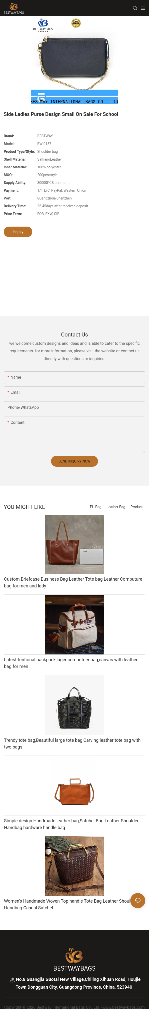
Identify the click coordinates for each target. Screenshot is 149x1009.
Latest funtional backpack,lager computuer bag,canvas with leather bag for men (71, 663)
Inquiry (18, 232)
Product (136, 507)
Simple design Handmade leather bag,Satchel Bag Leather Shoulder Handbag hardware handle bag (71, 824)
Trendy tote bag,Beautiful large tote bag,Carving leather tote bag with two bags (72, 743)
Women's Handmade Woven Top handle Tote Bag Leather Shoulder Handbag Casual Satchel (70, 904)
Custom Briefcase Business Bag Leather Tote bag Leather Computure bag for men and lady (73, 582)
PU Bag (96, 507)
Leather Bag (115, 507)
